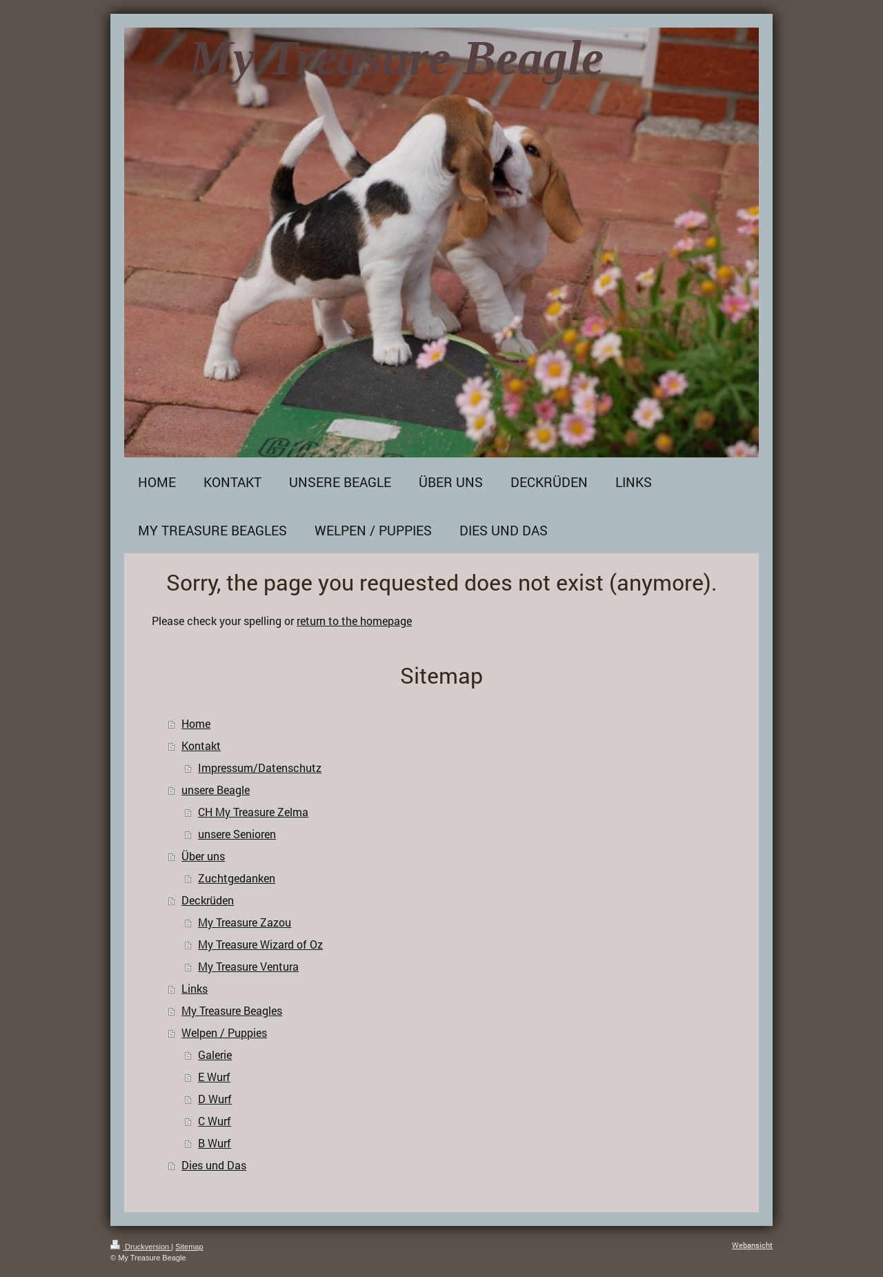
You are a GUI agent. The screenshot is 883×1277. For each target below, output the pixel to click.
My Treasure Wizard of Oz (260, 944)
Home (195, 723)
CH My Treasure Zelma (253, 811)
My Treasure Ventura (248, 966)
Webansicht (752, 1245)
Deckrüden (207, 900)
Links (194, 988)
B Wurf (214, 1143)
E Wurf (214, 1076)
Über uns (203, 856)
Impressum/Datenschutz (259, 767)
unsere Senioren (237, 833)
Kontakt (201, 745)
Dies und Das (213, 1165)
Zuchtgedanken (236, 878)
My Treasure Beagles (231, 1010)
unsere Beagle (215, 789)
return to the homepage (354, 620)
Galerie (215, 1054)
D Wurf (215, 1098)
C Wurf (214, 1120)
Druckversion (140, 1247)
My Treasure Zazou (244, 922)
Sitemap (189, 1247)
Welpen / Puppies (224, 1032)
